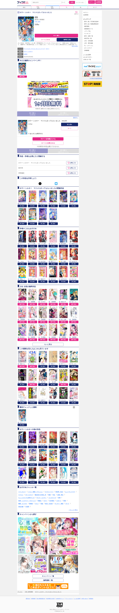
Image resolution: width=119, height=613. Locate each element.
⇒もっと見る (73, 510)
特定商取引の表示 (50, 598)
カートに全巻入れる (48, 143)
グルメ (37, 503)
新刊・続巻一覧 (88, 36)
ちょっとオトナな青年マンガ (26, 497)
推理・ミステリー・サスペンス (27, 500)
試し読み (69, 124)
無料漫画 (86, 26)
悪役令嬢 (20, 506)
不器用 (27, 506)
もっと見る (48, 344)
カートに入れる (45, 39)
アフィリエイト (69, 598)
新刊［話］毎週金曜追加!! (91, 24)
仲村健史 (42, 19)
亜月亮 (36, 19)
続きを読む (75, 46)
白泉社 (25, 54)
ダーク (67, 503)
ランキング (87, 33)
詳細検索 (86, 50)
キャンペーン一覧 (48, 576)
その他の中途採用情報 (96, 78)
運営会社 (28, 598)
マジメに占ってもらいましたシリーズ (34, 48)
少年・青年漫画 (88, 43)
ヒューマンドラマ (70, 491)
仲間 (59, 497)
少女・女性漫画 (88, 40)
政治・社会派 (49, 503)
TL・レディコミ (88, 45)
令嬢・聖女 (60, 494)
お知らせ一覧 (87, 59)
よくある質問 (87, 54)
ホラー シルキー (28, 51)
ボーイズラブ (29, 494)
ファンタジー (22, 491)
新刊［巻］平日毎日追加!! (91, 21)
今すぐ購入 (56, 35)
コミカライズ (52, 497)
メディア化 (87, 31)
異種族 (31, 503)
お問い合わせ (84, 598)
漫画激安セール (88, 28)
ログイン (91, 2)
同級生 (39, 500)
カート (69, 128)
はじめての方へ (87, 57)
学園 (49, 494)
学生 (54, 494)
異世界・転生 (59, 491)
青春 (64, 500)
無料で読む (22, 76)
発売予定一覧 (88, 38)
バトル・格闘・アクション (35, 491)
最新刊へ (75, 117)
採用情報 (33, 598)
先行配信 (51, 500)
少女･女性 (37, 21)
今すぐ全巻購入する (48, 139)
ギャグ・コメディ (41, 497)
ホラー (47, 48)
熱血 (42, 503)
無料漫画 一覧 (48, 580)
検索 (72, 2)
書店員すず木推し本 (40, 494)
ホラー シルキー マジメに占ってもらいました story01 (47, 121)
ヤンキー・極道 (59, 503)
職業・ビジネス (22, 503)
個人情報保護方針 (41, 598)
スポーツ (58, 500)
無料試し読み (67, 39)
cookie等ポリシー (60, 598)
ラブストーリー (49, 491)
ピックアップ (87, 19)
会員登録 (98, 2)
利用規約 (91, 598)
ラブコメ (20, 494)
